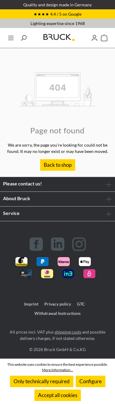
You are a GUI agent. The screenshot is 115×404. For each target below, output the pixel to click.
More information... (57, 370)
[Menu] (11, 36)
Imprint (31, 303)
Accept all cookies (57, 395)
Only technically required (42, 381)
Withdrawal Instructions (57, 313)
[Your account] (94, 36)
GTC (81, 303)
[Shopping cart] (104, 36)
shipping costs (68, 331)
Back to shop (58, 165)
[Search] (23, 36)
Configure (90, 381)
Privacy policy (57, 303)
